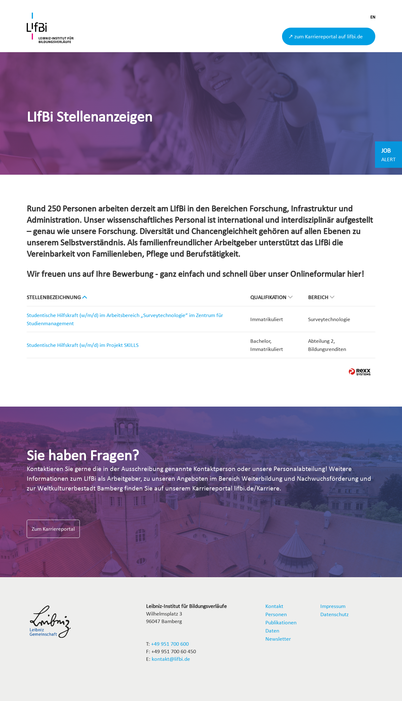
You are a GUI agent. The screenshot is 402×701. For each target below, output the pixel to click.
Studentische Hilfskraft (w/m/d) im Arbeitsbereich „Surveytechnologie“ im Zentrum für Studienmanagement (125, 319)
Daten (272, 630)
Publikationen (280, 622)
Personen (276, 614)
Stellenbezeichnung (57, 297)
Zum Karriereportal (53, 529)
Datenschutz (334, 614)
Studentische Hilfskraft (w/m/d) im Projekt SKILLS (83, 345)
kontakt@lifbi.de (171, 659)
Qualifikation (271, 297)
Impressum (332, 606)
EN (372, 17)
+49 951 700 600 (170, 644)
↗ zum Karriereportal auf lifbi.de (325, 36)
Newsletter (278, 639)
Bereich (321, 297)
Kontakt (274, 606)
